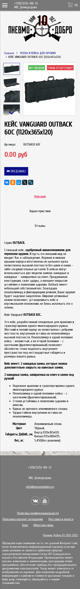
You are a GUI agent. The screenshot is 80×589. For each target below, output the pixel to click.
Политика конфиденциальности (38, 513)
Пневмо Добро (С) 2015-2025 (60, 535)
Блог (25, 525)
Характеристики (40, 211)
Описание (40, 196)
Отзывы (40, 226)
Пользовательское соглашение (23, 519)
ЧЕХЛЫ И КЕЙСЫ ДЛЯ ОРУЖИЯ (38, 53)
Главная (9, 53)
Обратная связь (43, 525)
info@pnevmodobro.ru (40, 487)
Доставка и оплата (60, 519)
